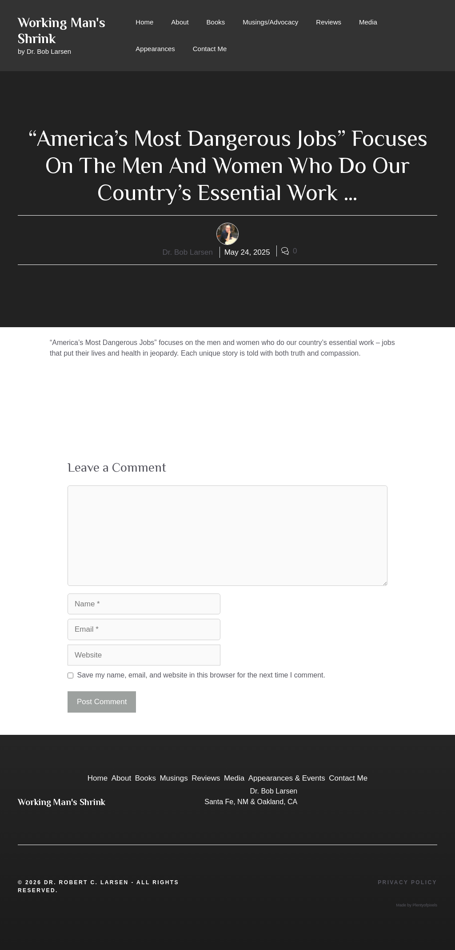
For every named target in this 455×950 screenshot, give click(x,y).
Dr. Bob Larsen (188, 252)
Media (368, 22)
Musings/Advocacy (270, 22)
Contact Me (210, 48)
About (179, 22)
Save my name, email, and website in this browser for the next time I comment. (201, 675)
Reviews (328, 22)
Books (216, 22)
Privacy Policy (407, 882)
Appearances (155, 48)
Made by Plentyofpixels (416, 905)
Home (144, 22)
